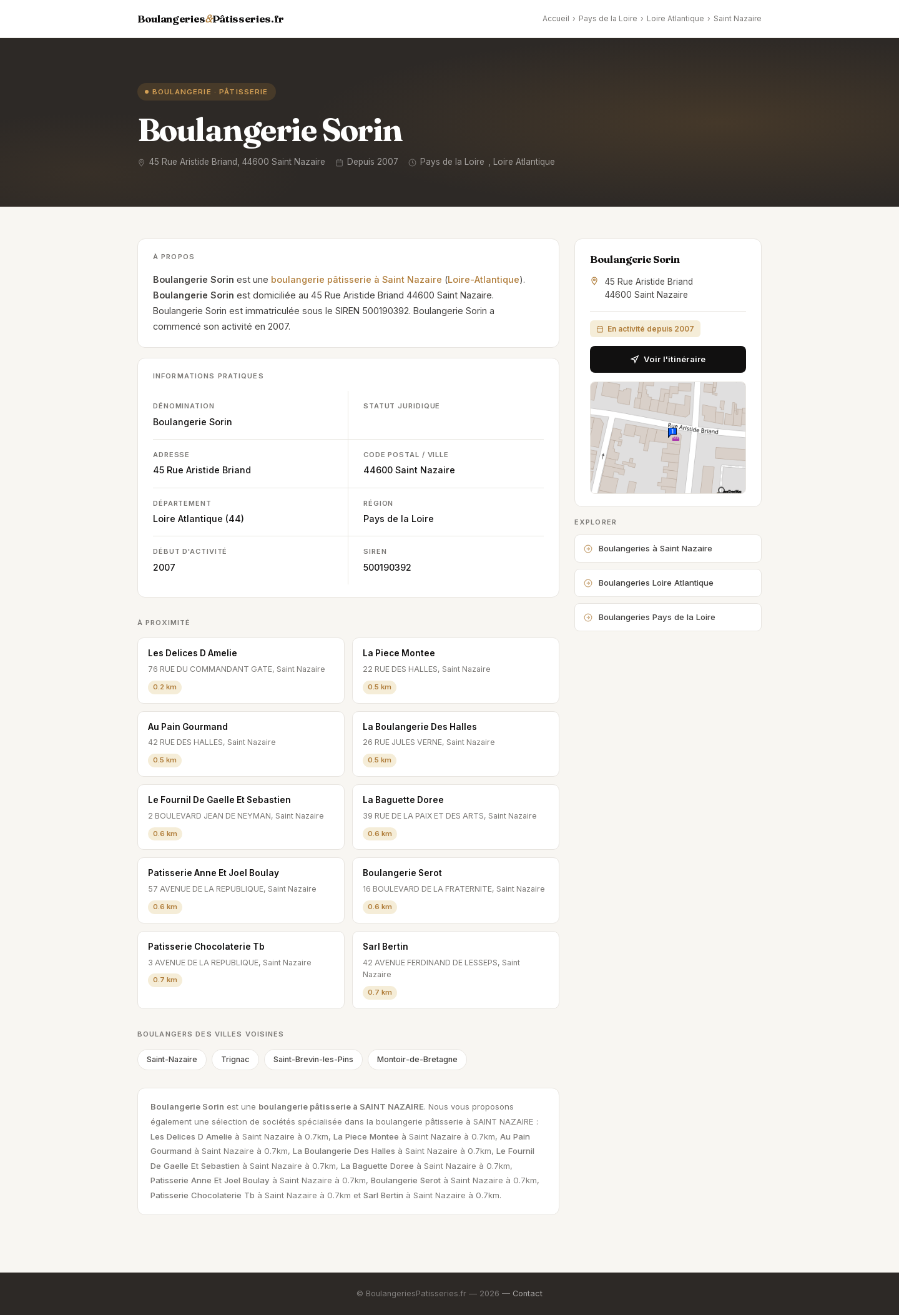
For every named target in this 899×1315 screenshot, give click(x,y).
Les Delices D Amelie (192, 653)
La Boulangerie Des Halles (420, 727)
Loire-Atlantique (483, 279)
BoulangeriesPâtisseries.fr (210, 18)
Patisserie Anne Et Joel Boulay (213, 873)
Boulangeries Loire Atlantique (649, 583)
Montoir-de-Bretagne (417, 1059)
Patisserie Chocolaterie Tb (206, 947)
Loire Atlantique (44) (198, 518)
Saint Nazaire (738, 18)
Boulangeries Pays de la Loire (649, 617)
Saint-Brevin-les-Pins (313, 1059)
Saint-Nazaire (172, 1059)
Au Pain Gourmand (188, 727)
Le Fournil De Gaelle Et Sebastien (219, 800)
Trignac (235, 1059)
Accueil (556, 18)
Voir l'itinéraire (668, 359)
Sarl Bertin (385, 947)
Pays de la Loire (608, 18)
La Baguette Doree (403, 800)
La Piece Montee (399, 653)
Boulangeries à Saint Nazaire (648, 548)
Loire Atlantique (675, 18)
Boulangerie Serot (402, 873)
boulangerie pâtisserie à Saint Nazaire (356, 279)
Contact (528, 1293)
